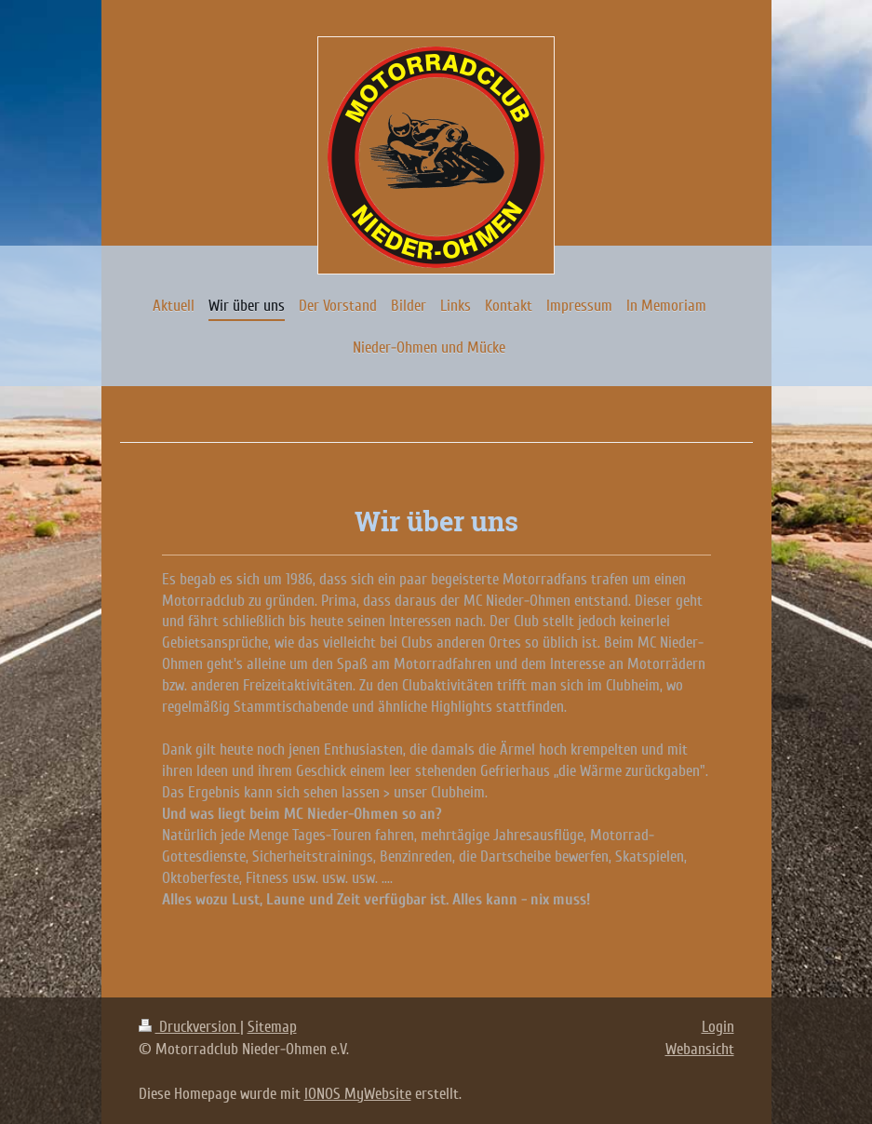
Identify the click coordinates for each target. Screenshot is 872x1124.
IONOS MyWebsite (357, 1094)
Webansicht (699, 1049)
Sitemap (272, 1027)
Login (718, 1027)
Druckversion (189, 1027)
